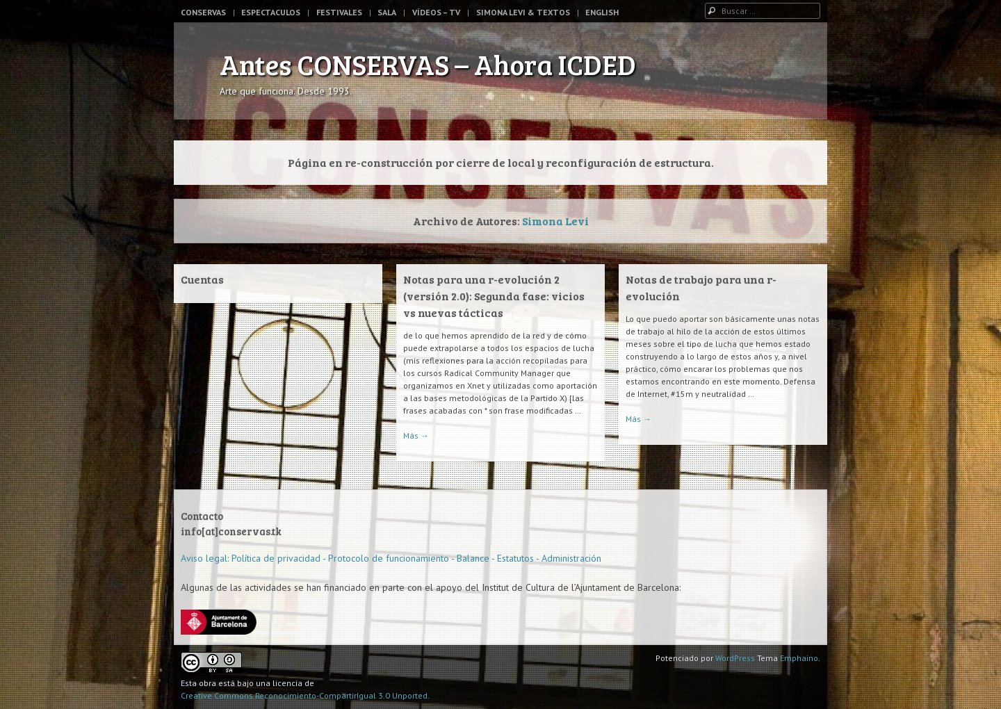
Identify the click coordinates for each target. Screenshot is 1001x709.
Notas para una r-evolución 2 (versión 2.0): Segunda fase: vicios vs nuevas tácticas (494, 296)
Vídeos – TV (436, 12)
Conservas (203, 12)
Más (416, 435)
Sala (386, 12)
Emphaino (799, 658)
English (602, 12)
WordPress (735, 658)
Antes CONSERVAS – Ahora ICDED (428, 64)
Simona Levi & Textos (523, 12)
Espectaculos (270, 12)
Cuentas (202, 279)
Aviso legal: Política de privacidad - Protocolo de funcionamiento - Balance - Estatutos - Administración (391, 558)
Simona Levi (555, 220)
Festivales (339, 12)
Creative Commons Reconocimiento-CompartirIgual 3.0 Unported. (305, 695)
